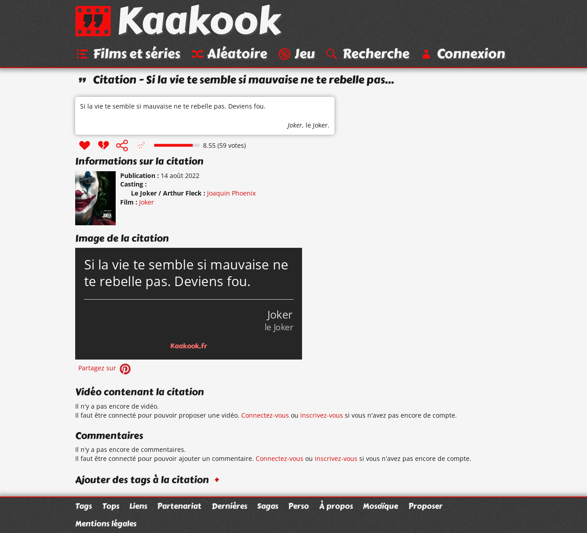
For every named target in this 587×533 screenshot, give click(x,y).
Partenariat (179, 506)
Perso (298, 506)
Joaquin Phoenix (231, 193)
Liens (138, 506)
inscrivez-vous (321, 415)
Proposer (425, 506)
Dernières (229, 506)
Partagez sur (105, 368)
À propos (336, 506)
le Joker (317, 125)
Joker (295, 125)
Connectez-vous (265, 415)
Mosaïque (380, 506)
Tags (83, 506)
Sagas (267, 506)
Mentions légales (105, 523)
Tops (110, 506)
